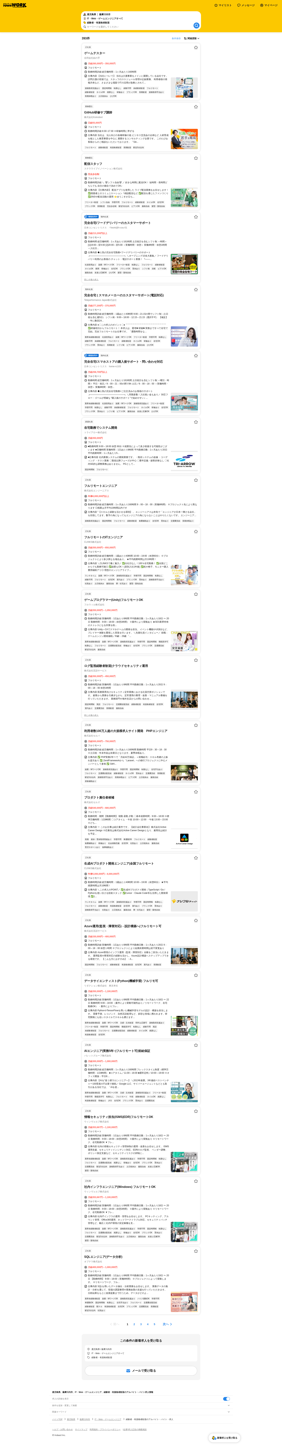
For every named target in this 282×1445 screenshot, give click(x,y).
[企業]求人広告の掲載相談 (135, 1429)
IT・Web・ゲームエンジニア (107, 1419)
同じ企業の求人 (91, 279)
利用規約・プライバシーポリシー (105, 1429)
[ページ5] (155, 1324)
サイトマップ (81, 1429)
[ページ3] (141, 1324)
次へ (166, 1324)
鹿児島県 (71, 1419)
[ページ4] (148, 1324)
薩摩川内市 (85, 1419)
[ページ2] (134, 1324)
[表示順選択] (191, 38)
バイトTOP (57, 1419)
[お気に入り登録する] (196, 47)
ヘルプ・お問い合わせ (62, 1429)
